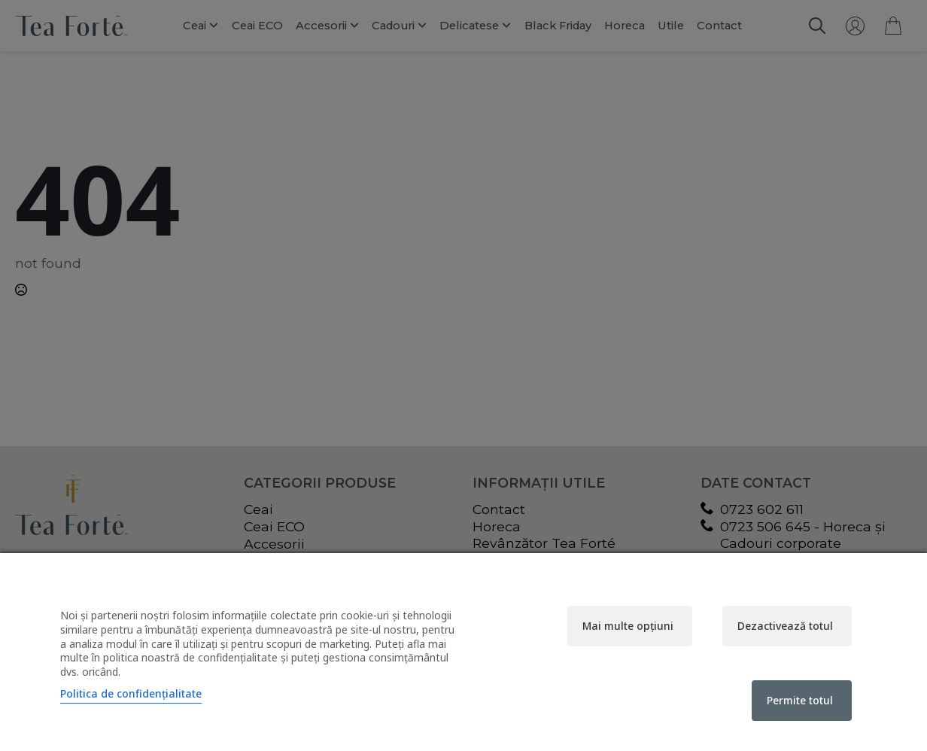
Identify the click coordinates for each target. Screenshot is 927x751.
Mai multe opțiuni (627, 626)
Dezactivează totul (785, 626)
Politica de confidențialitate (131, 693)
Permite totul (800, 700)
